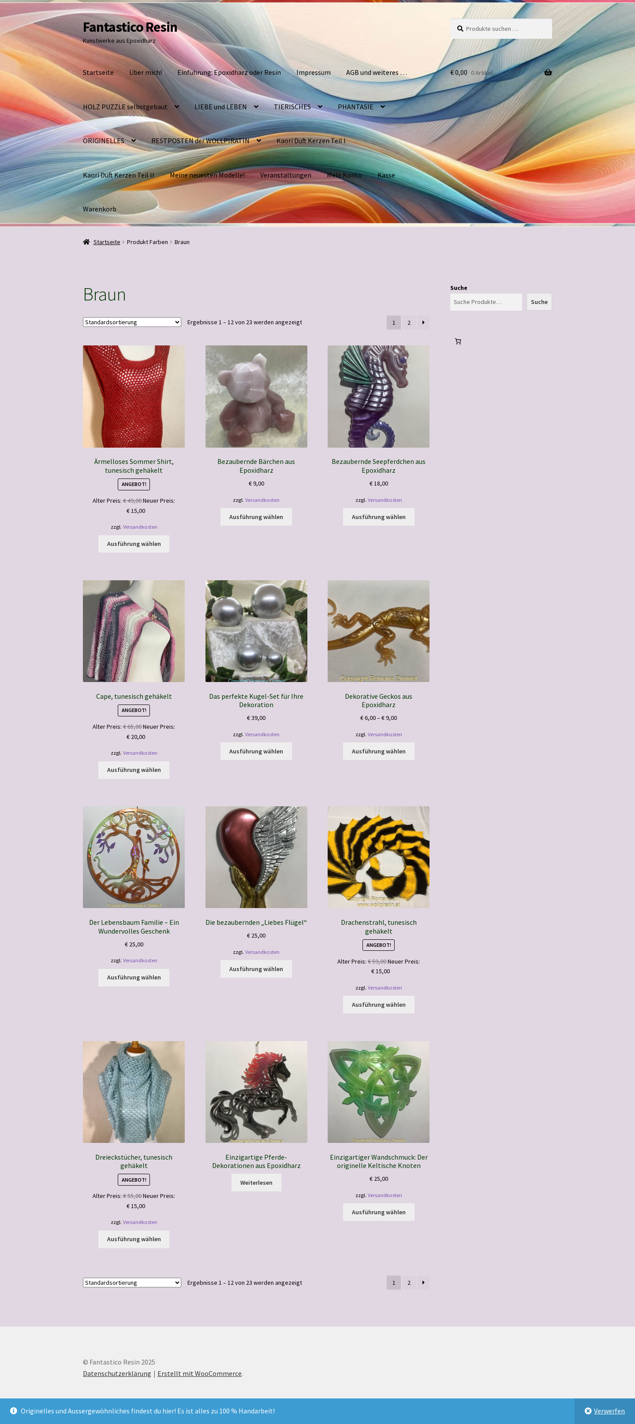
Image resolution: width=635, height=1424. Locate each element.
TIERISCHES (292, 106)
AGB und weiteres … (376, 72)
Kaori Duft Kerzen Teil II (118, 175)
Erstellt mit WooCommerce (199, 1373)
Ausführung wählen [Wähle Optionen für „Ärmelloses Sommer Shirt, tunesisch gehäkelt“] (134, 544)
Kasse (386, 175)
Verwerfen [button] (609, 1410)
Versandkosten (140, 526)
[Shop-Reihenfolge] (132, 322)
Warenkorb (99, 208)
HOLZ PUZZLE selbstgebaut (125, 106)
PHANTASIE (356, 106)
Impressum (313, 72)
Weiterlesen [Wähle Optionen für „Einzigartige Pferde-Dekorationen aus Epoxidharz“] (256, 1183)
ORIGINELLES (103, 140)
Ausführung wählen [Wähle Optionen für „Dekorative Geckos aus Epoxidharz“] (379, 751)
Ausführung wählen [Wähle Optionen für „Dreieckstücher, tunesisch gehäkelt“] (134, 1239)
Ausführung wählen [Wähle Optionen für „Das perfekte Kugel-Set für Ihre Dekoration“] (256, 751)
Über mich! (145, 72)
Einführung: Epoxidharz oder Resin (229, 72)
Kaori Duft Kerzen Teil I (311, 140)
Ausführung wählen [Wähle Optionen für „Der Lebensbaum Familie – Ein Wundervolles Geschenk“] (134, 977)
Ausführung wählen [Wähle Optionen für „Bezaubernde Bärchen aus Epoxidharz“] (256, 517)
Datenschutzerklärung (117, 1373)
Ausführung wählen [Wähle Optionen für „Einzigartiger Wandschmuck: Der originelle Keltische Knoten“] (379, 1212)
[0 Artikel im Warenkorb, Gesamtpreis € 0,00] (458, 341)
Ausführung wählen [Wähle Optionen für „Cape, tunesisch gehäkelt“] (134, 770)
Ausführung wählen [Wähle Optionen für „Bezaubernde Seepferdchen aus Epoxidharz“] (379, 517)
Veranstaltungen (285, 175)
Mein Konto (344, 175)
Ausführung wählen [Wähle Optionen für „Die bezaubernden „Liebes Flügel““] (256, 969)
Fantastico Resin (130, 27)
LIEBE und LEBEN (220, 106)
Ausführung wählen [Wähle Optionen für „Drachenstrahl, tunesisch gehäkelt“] (379, 1005)
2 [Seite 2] (409, 322)
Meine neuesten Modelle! (207, 175)
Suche (458, 288)
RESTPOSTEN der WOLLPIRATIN (200, 140)
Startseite (98, 72)
